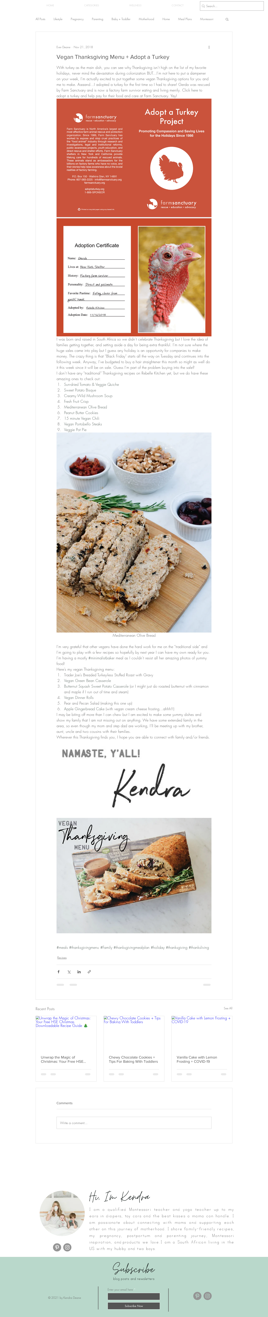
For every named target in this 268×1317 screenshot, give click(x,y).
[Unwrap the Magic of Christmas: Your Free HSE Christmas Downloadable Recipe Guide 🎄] (66, 1033)
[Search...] (230, 5)
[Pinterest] (57, 1247)
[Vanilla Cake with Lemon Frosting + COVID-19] (202, 1033)
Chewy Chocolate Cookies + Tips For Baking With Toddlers (133, 1059)
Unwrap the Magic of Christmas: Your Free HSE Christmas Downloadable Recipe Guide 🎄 (62, 1059)
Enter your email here (120, 1289)
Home (166, 19)
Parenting (97, 19)
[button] (91, 5)
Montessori (206, 19)
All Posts (40, 19)
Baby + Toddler (121, 19)
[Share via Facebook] (59, 972)
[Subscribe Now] (134, 1305)
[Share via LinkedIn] (79, 972)
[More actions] (208, 46)
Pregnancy (77, 19)
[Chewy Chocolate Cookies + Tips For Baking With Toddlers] (134, 1033)
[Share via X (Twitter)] (69, 972)
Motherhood (146, 19)
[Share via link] (89, 972)
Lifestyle (58, 19)
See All (228, 1008)
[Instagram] (67, 1247)
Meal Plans (185, 19)
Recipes (62, 957)
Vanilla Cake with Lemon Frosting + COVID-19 (197, 1059)
